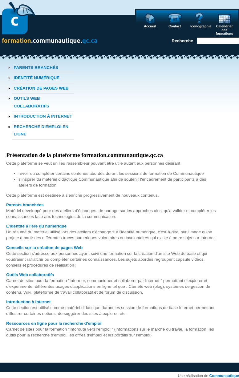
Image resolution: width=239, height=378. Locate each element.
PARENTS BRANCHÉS (36, 67)
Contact (174, 26)
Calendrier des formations (224, 29)
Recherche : (184, 40)
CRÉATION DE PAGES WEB (41, 88)
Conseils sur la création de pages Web (44, 247)
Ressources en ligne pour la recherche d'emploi (53, 323)
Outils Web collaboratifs (30, 274)
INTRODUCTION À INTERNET (43, 116)
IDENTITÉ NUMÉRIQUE (36, 77)
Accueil (150, 26)
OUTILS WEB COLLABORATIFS (31, 102)
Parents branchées (25, 205)
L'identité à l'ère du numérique (36, 226)
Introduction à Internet (28, 302)
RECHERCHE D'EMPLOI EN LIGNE (41, 130)
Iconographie (200, 26)
